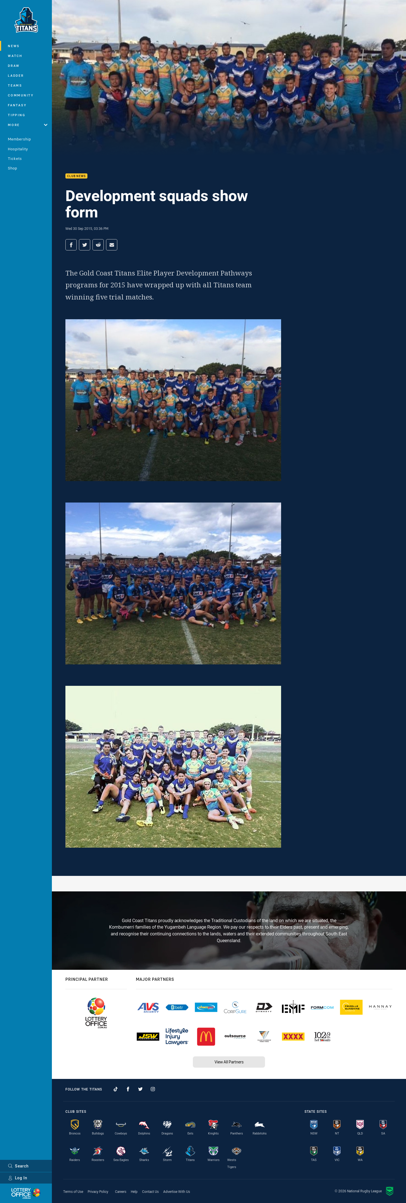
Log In (17, 1177)
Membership (19, 139)
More (27, 125)
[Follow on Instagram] (153, 1089)
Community (21, 95)
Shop (12, 168)
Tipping (16, 115)
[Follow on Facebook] (128, 1089)
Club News (76, 176)
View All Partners (229, 1062)
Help (134, 1191)
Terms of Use (73, 1191)
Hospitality (18, 148)
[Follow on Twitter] (140, 1089)
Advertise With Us (176, 1191)
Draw (14, 65)
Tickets (15, 158)
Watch (15, 56)
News (14, 46)
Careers (120, 1191)
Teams (15, 85)
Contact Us (150, 1191)
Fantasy (17, 105)
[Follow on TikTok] (115, 1089)
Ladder (16, 75)
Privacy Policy (98, 1191)
